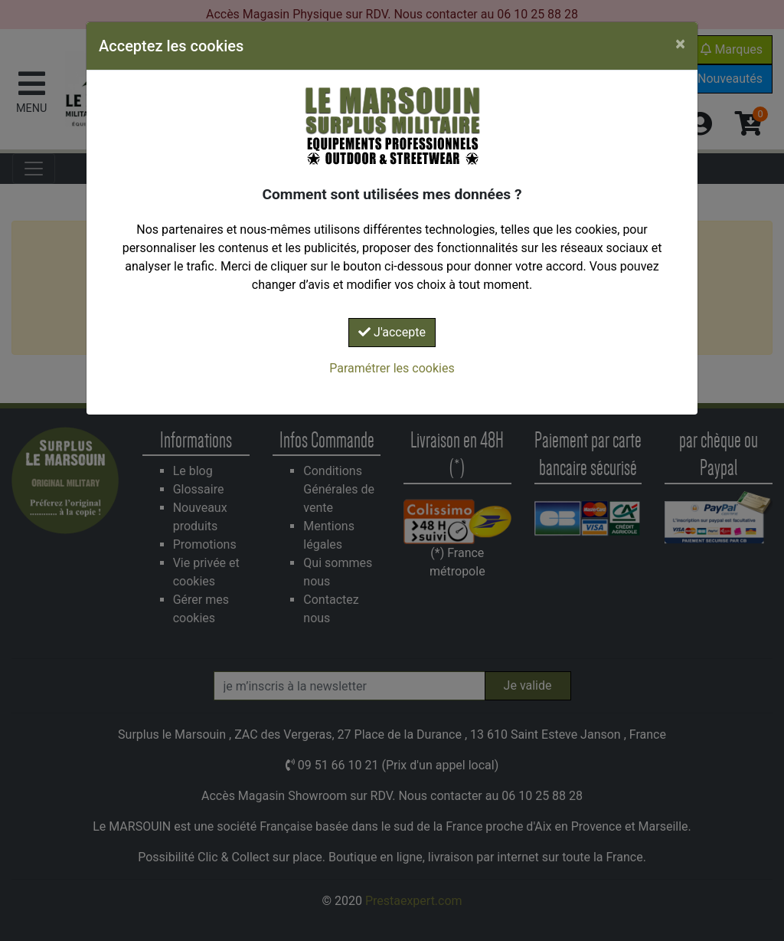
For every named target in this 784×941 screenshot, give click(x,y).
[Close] (680, 43)
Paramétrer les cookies (391, 368)
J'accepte (392, 332)
